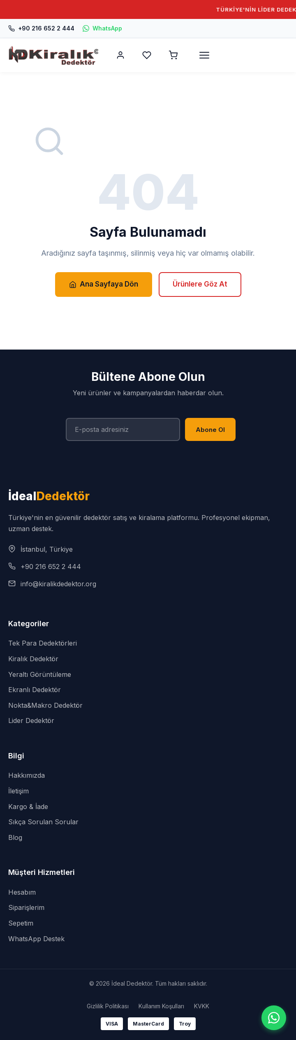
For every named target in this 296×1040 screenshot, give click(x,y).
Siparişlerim (26, 907)
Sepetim (20, 923)
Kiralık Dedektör (33, 659)
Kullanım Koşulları (161, 1006)
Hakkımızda (26, 775)
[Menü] (204, 55)
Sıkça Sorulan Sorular (43, 822)
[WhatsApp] (273, 1017)
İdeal (49, 496)
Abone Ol (210, 430)
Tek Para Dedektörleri (42, 643)
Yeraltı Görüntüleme (39, 674)
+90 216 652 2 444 (41, 28)
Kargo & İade (28, 806)
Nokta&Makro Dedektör (45, 705)
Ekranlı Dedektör (34, 690)
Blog (15, 837)
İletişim (18, 791)
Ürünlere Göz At (200, 284)
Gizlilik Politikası (108, 1006)
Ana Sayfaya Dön (103, 284)
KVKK (201, 1006)
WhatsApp (102, 28)
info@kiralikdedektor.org (58, 584)
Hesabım (22, 892)
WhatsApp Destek (36, 939)
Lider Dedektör (31, 720)
